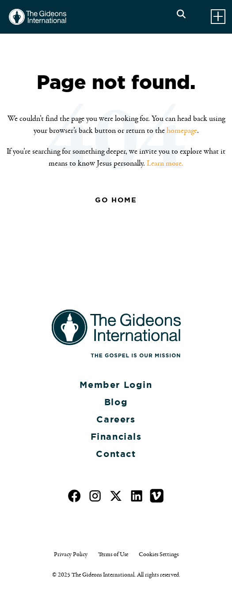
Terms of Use (113, 554)
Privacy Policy (70, 554)
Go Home (116, 200)
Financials (116, 436)
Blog (116, 402)
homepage (182, 131)
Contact (116, 454)
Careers (115, 419)
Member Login (116, 385)
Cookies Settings (159, 554)
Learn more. (165, 163)
